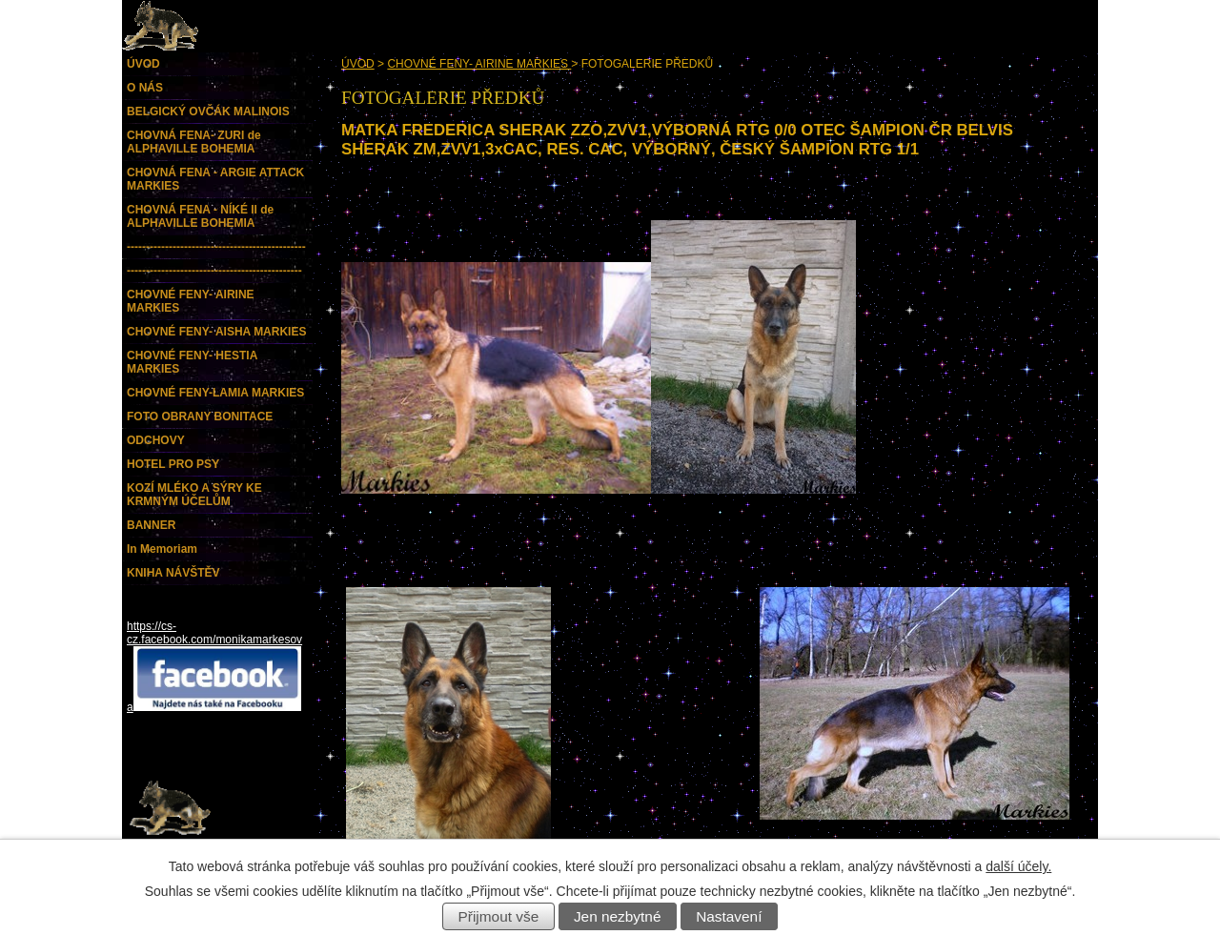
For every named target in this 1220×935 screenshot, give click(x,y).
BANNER (151, 525)
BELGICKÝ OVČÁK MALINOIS (208, 111)
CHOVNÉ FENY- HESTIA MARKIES (192, 362)
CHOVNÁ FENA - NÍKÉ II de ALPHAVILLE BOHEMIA (200, 216)
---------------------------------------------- (214, 270)
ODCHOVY (156, 440)
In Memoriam (162, 549)
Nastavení (729, 916)
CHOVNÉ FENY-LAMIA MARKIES (215, 392)
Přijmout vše (498, 916)
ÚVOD (358, 64)
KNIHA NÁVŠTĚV (173, 572)
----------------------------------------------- (216, 247)
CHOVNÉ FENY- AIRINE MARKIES (479, 64)
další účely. (1018, 866)
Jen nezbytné (617, 916)
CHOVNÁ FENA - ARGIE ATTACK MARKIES (215, 179)
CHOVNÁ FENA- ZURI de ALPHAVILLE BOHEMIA (194, 142)
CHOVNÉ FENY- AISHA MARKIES (216, 331)
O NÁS (145, 87)
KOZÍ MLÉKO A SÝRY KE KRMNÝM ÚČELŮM (194, 494)
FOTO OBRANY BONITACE (200, 416)
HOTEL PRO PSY (173, 464)
